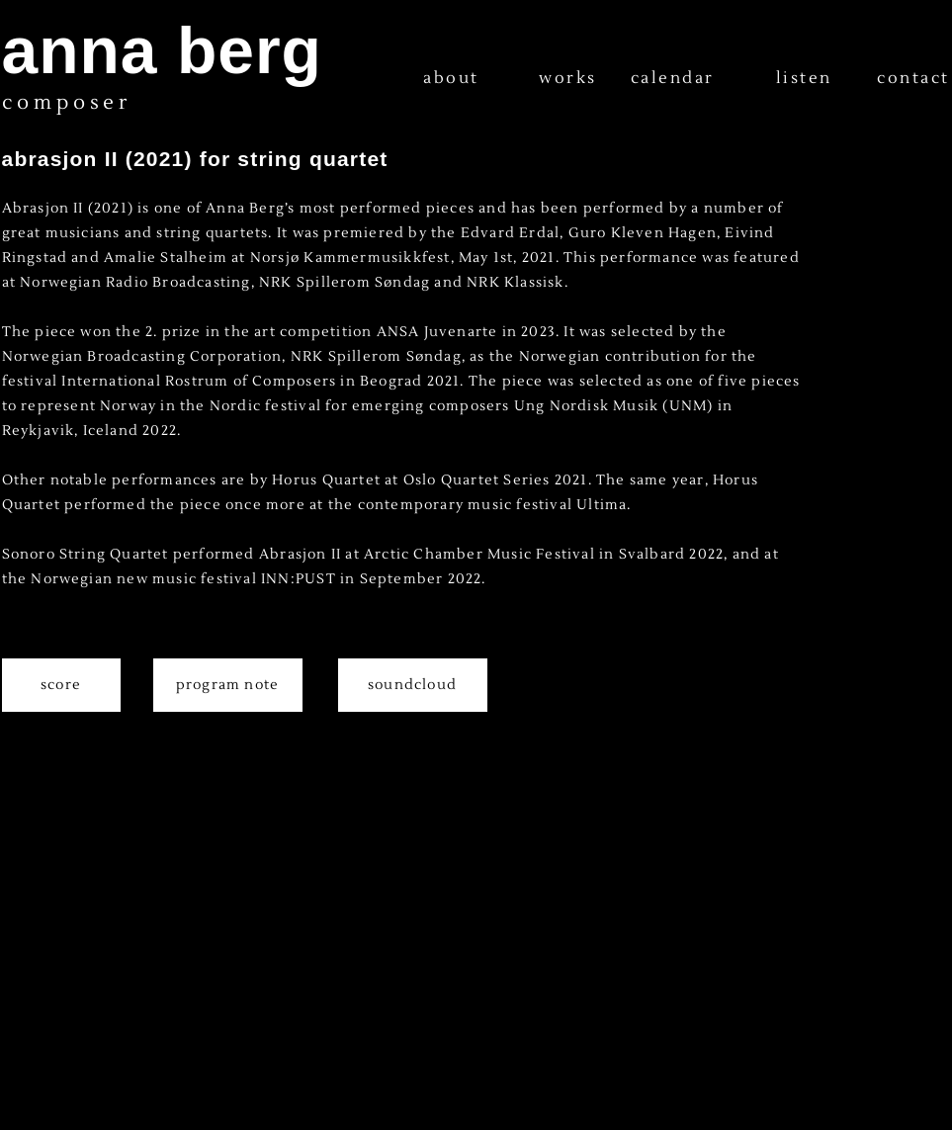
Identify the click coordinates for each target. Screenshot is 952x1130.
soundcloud (412, 685)
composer (66, 103)
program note (227, 685)
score (61, 685)
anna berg (162, 50)
